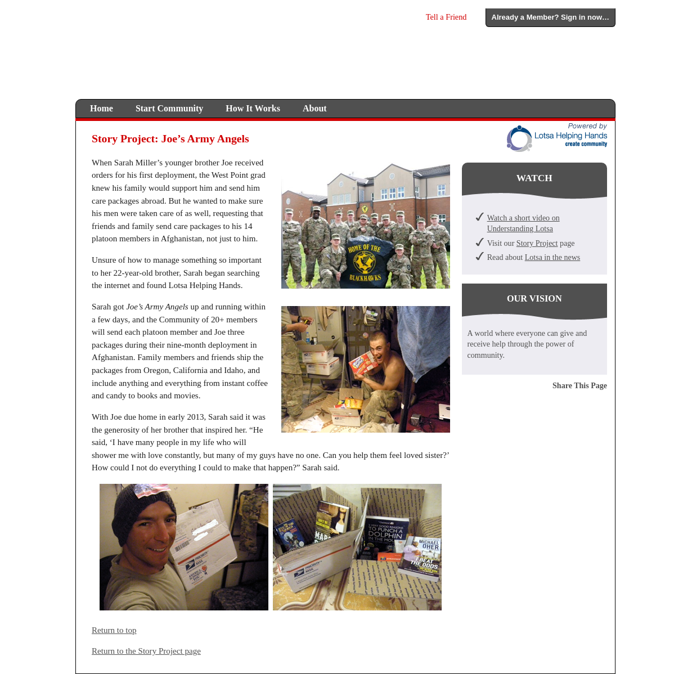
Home (101, 108)
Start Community (169, 108)
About (315, 108)
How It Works (253, 108)
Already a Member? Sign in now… (550, 17)
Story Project (537, 243)
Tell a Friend (446, 16)
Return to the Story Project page (146, 650)
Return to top (114, 630)
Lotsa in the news (553, 257)
